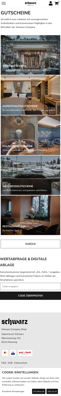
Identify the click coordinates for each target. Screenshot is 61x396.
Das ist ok (52, 391)
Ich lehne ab (38, 391)
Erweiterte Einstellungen (13, 391)
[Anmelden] (50, 3)
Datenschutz (20, 362)
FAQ (3, 362)
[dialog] (30, 382)
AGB (10, 362)
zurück (30, 244)
